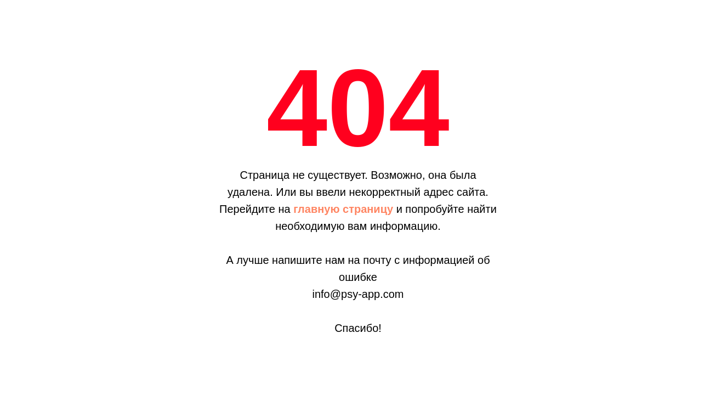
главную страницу (343, 209)
